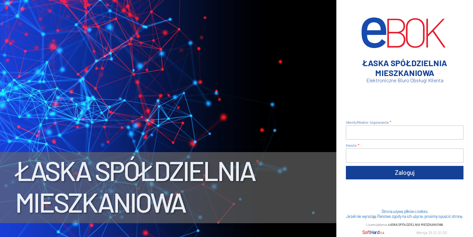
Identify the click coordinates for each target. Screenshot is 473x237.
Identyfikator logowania (367, 122)
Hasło (351, 145)
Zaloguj (405, 172)
